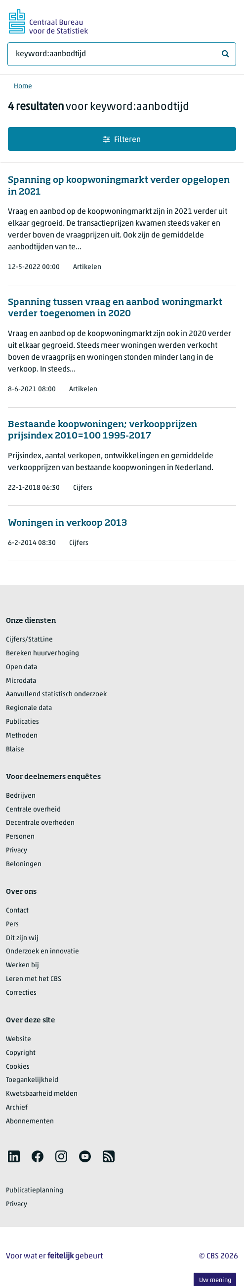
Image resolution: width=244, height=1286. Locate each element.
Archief (17, 1108)
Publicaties (22, 722)
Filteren (122, 139)
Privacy (16, 850)
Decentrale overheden (40, 823)
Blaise (15, 749)
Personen (20, 837)
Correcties (21, 993)
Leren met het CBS (33, 979)
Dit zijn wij (22, 938)
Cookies (18, 1067)
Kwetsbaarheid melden (42, 1094)
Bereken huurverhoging (42, 653)
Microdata (21, 681)
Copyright (21, 1053)
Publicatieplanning (34, 1190)
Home (23, 86)
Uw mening (215, 1280)
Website (18, 1039)
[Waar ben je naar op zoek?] (121, 54)
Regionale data (29, 708)
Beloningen (23, 864)
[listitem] (14, 1156)
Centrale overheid (33, 810)
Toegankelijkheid (32, 1080)
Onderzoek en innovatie (42, 951)
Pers (12, 924)
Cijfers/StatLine (29, 640)
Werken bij (22, 965)
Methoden (22, 736)
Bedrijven (21, 796)
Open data (21, 667)
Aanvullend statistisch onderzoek (56, 694)
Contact (17, 911)
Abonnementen (30, 1121)
